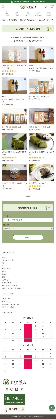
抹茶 (3, 257)
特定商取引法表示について (11, 304)
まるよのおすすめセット (9, 285)
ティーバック (6, 268)
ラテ (3, 263)
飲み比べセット (7, 283)
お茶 (3, 266)
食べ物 (4, 274)
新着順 (42, 37)
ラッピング (5, 280)
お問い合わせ (6, 301)
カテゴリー (7, 225)
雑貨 (3, 277)
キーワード (7, 216)
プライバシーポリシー (9, 307)
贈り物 (4, 271)
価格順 (35, 37)
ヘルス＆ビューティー (9, 260)
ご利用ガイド (6, 298)
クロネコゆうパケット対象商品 (12, 288)
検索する (28, 237)
